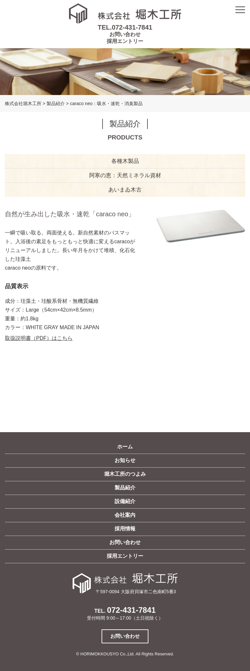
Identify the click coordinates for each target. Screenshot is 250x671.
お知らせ (125, 460)
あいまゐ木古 (125, 190)
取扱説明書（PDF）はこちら (39, 339)
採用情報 (125, 528)
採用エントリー (125, 41)
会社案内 (125, 515)
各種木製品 (125, 161)
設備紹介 (125, 501)
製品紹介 (125, 487)
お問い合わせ (125, 34)
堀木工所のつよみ (125, 474)
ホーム (125, 446)
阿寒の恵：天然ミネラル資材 (125, 176)
